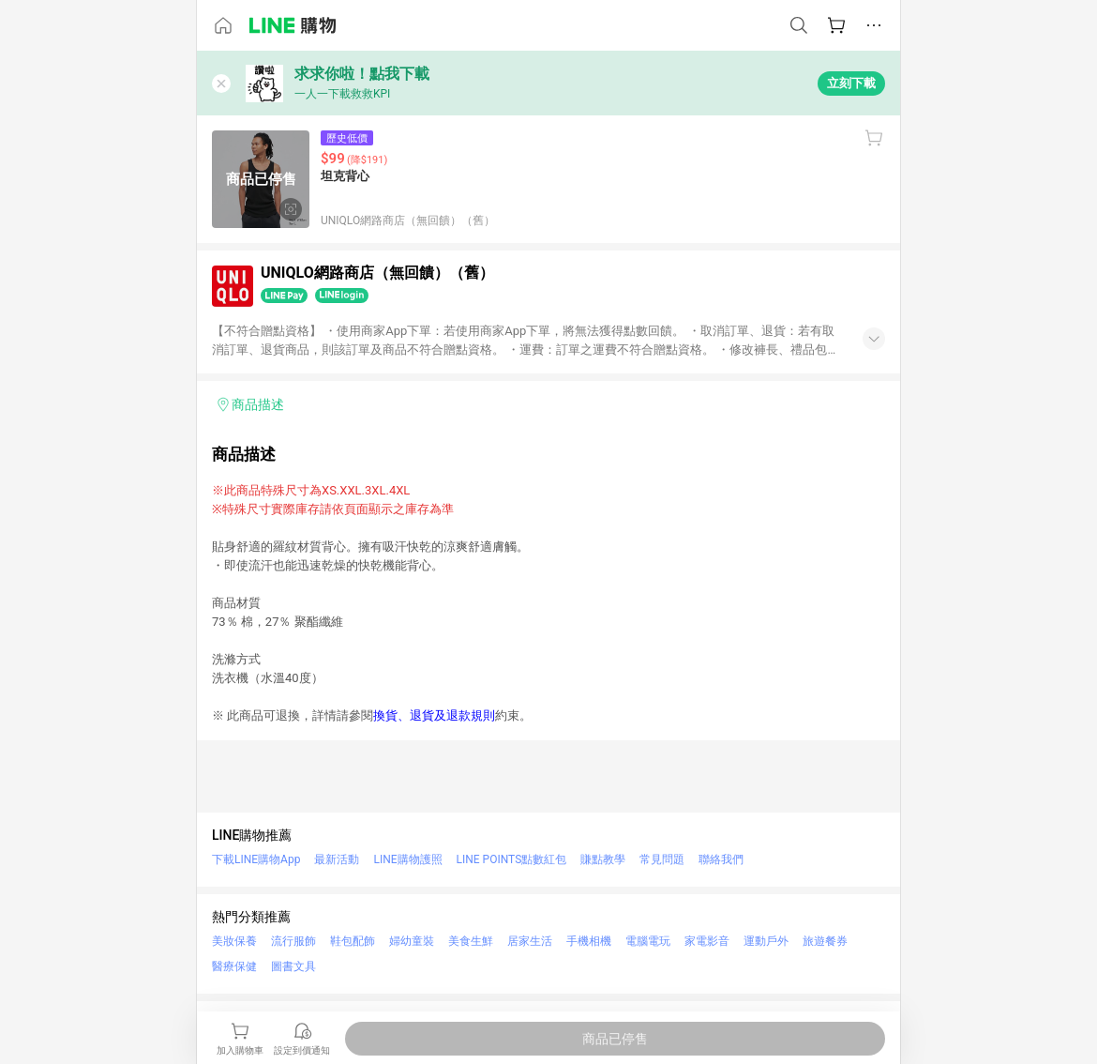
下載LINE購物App (256, 859)
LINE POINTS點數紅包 (512, 859)
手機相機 (588, 941)
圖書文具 (293, 966)
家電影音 (706, 941)
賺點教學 (602, 859)
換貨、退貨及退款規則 (434, 715)
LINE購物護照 (407, 859)
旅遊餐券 (825, 941)
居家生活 (529, 941)
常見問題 (661, 859)
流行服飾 (293, 941)
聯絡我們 (721, 859)
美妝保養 (234, 941)
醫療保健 (234, 966)
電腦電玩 (647, 941)
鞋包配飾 (352, 941)
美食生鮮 (470, 941)
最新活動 (336, 859)
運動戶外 (766, 941)
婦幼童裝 (411, 941)
